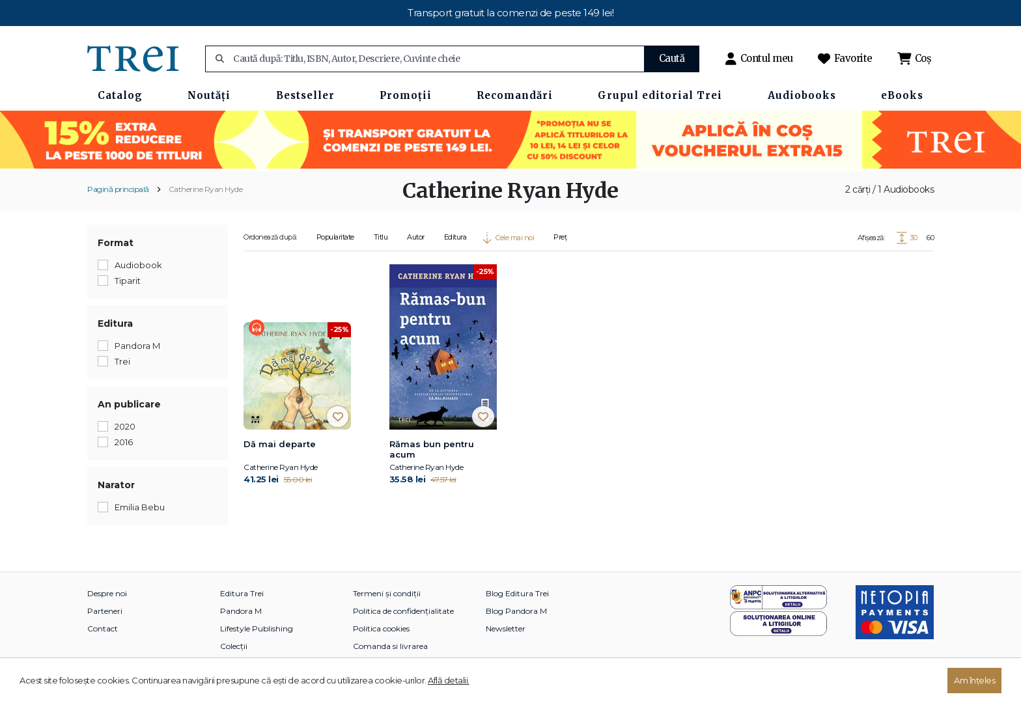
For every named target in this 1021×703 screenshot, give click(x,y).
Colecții (233, 646)
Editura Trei (242, 593)
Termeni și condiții (387, 593)
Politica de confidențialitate (403, 611)
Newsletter (505, 628)
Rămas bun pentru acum (431, 449)
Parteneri (104, 611)
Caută (672, 58)
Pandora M (241, 611)
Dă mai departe (280, 444)
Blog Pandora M (516, 611)
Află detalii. (448, 680)
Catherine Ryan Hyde (206, 189)
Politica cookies (381, 628)
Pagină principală (118, 189)
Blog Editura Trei (517, 593)
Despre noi (107, 593)
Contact (102, 628)
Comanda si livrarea (390, 646)
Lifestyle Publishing (256, 628)
